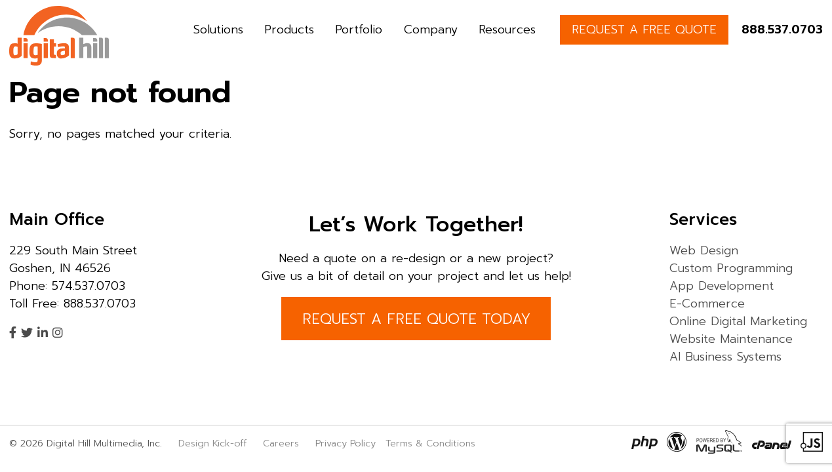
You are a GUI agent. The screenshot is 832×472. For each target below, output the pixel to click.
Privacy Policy (345, 443)
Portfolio (358, 29)
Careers (281, 443)
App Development (721, 286)
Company (431, 29)
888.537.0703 (782, 29)
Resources (507, 29)
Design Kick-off (214, 443)
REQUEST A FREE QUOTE (644, 29)
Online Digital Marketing (738, 321)
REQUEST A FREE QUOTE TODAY (416, 319)
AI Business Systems (725, 356)
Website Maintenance (731, 339)
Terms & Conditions (430, 443)
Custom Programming (731, 268)
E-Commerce (707, 303)
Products (289, 29)
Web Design (703, 250)
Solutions (218, 29)
